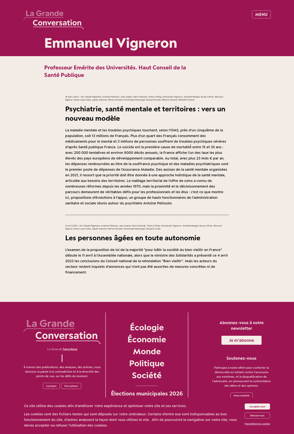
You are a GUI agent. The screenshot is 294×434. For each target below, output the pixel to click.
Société (147, 375)
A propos (51, 385)
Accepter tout (257, 406)
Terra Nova (70, 349)
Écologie (147, 327)
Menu (261, 14)
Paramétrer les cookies (257, 423)
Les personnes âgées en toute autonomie (132, 238)
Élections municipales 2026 (147, 393)
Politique (146, 363)
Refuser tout (257, 415)
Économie (147, 339)
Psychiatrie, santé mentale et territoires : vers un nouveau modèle (145, 113)
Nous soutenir (242, 395)
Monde (147, 351)
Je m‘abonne (241, 340)
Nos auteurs (71, 385)
